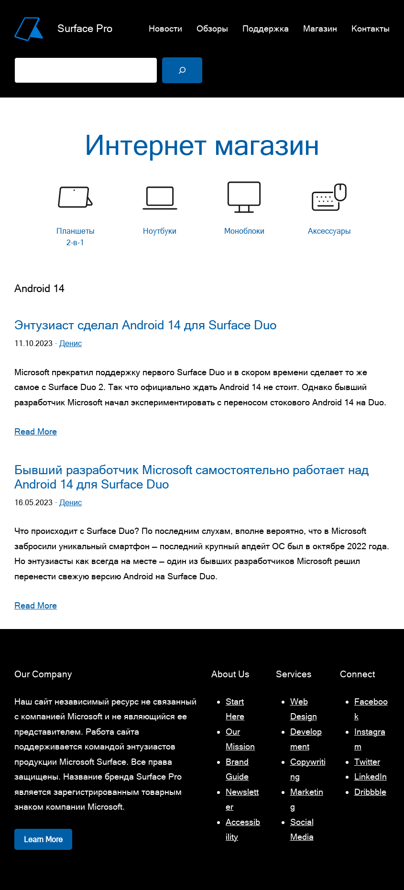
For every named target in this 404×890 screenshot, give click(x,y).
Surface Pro (84, 28)
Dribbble (370, 792)
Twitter (367, 762)
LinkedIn (370, 776)
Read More (35, 431)
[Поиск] (182, 70)
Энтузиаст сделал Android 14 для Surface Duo (145, 325)
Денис (70, 343)
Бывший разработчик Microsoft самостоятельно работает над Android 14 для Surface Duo (191, 477)
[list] (202, 215)
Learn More (43, 839)
